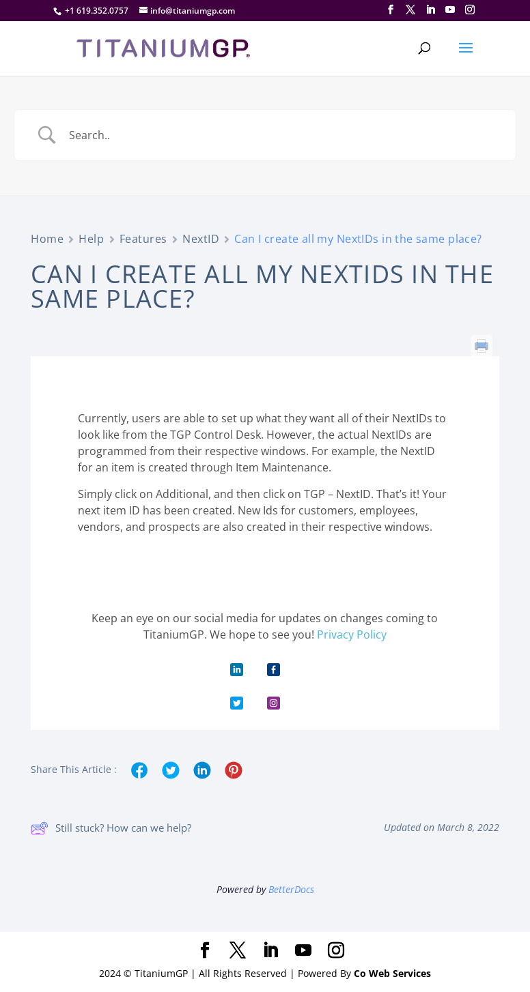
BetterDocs (291, 889)
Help (91, 238)
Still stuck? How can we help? (111, 828)
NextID (200, 238)
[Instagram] (470, 10)
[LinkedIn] (430, 10)
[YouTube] (450, 10)
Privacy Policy (352, 634)
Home (47, 238)
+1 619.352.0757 (96, 10)
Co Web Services (392, 973)
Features (143, 238)
